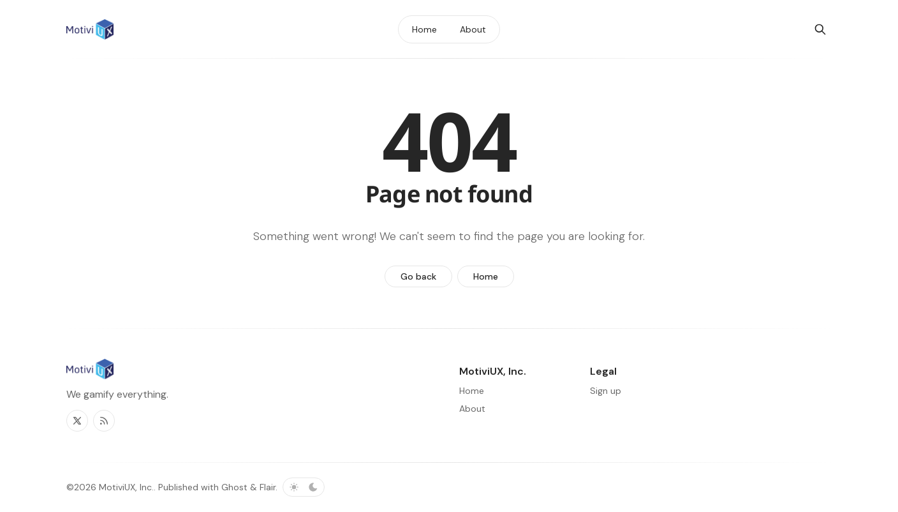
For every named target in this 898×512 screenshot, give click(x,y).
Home (485, 276)
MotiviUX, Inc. (126, 487)
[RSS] (104, 421)
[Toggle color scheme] (304, 487)
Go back (418, 276)
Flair (268, 487)
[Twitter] (77, 421)
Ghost (234, 487)
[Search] (820, 29)
